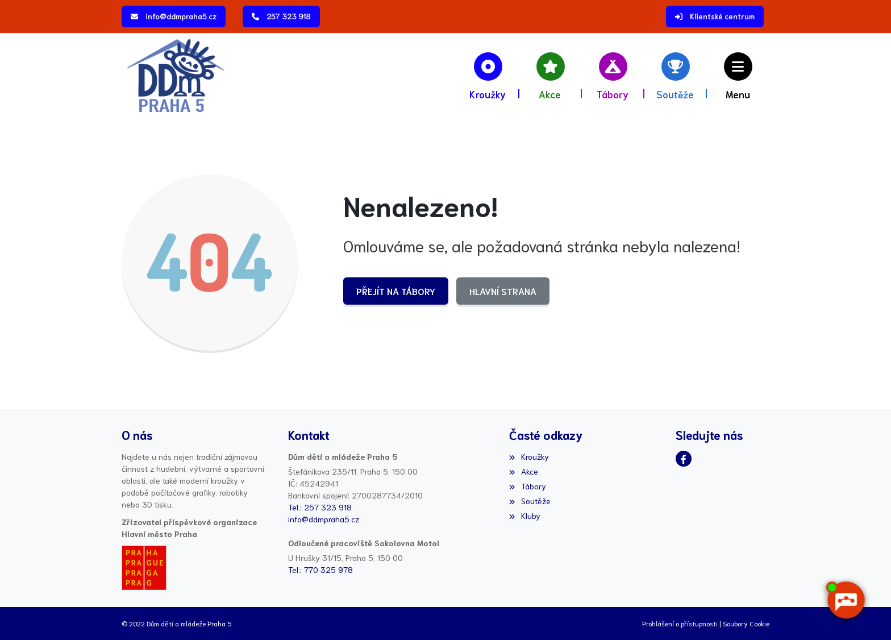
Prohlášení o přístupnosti (680, 623)
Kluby (524, 515)
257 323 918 (289, 16)
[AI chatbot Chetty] (845, 600)
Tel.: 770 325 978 (320, 569)
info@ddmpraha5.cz (180, 16)
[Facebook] (684, 459)
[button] (738, 75)
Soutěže (529, 501)
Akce (523, 471)
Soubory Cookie (746, 623)
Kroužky (528, 456)
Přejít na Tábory (395, 291)
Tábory (527, 486)
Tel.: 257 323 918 (320, 507)
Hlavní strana (502, 291)
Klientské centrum (722, 16)
